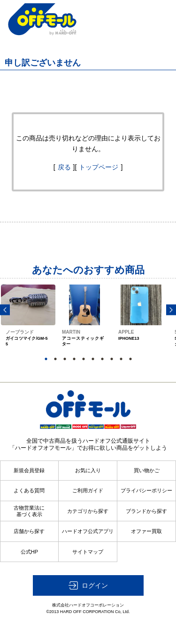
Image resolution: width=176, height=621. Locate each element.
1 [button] (46, 359)
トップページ (98, 167)
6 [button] (93, 359)
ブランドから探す (146, 511)
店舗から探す (29, 531)
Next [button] (171, 310)
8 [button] (111, 359)
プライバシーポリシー (146, 490)
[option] (28, 324)
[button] (88, 585)
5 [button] (83, 359)
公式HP (29, 552)
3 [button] (64, 359)
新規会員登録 (29, 470)
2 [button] (55, 359)
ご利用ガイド (87, 490)
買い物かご (147, 470)
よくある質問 (29, 490)
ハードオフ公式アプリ (88, 531)
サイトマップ (87, 552)
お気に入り (88, 470)
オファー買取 (146, 531)
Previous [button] (5, 310)
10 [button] (130, 359)
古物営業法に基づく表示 (29, 511)
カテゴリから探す (87, 511)
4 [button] (74, 359)
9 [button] (121, 359)
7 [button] (102, 359)
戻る (64, 167)
